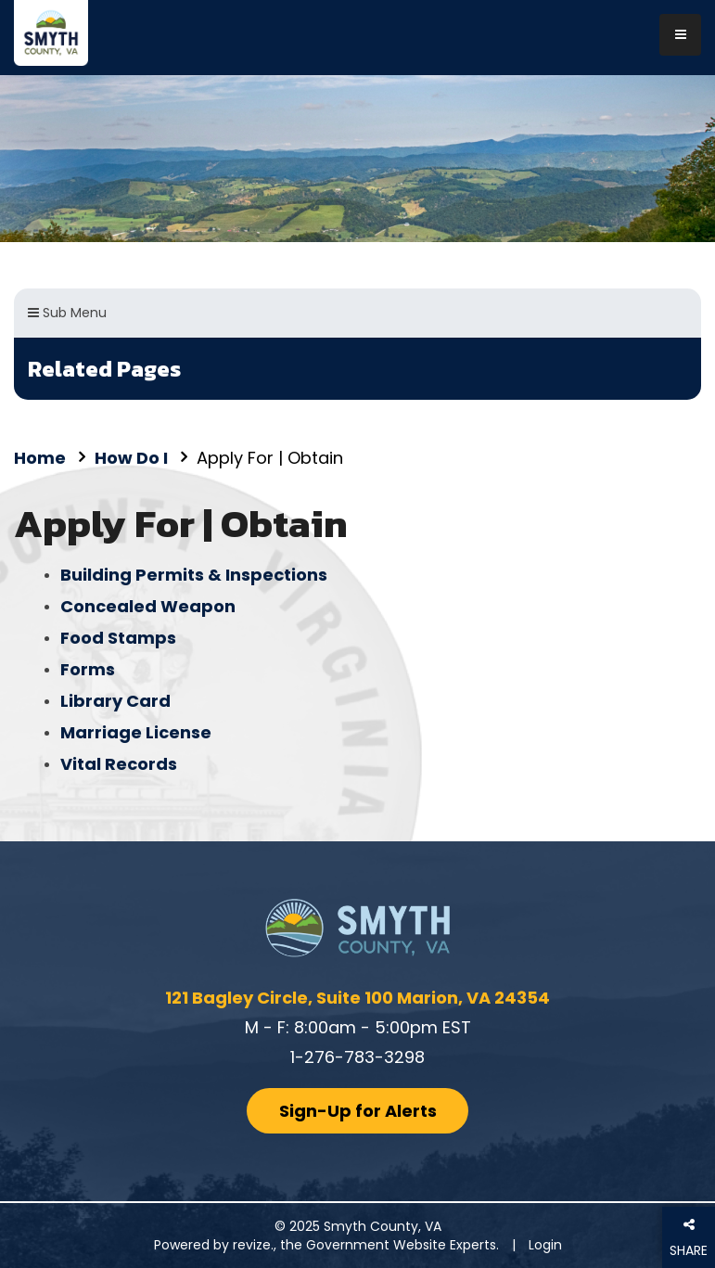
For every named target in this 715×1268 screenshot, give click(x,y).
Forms (87, 669)
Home (40, 457)
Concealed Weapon (148, 606)
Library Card (115, 700)
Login (545, 1245)
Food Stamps (118, 637)
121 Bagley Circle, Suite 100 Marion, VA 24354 (357, 997)
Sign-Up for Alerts (358, 1110)
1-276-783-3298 (357, 1057)
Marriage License (135, 732)
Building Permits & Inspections (193, 574)
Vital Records (118, 763)
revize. (253, 1245)
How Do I (131, 457)
